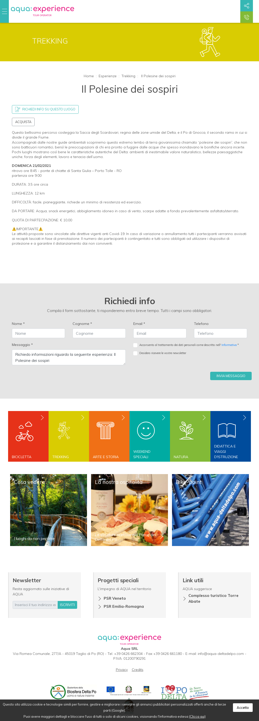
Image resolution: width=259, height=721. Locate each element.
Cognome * (82, 323)
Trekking (128, 76)
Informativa (229, 345)
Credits (137, 669)
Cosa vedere (29, 482)
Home (89, 76)
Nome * (18, 323)
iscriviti (67, 604)
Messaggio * (22, 344)
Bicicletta (21, 457)
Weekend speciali (141, 454)
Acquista (23, 122)
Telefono (201, 323)
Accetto (243, 708)
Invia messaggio (231, 376)
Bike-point (189, 482)
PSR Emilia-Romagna (124, 606)
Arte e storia (106, 457)
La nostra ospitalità (119, 482)
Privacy (122, 669)
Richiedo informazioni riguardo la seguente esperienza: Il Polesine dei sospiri (69, 357)
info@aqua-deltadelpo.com (221, 653)
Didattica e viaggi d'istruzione (226, 451)
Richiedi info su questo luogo (45, 109)
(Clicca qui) (197, 716)
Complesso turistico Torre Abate (213, 598)
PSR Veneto (115, 598)
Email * (139, 323)
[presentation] (171, 370)
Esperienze (108, 76)
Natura (181, 457)
